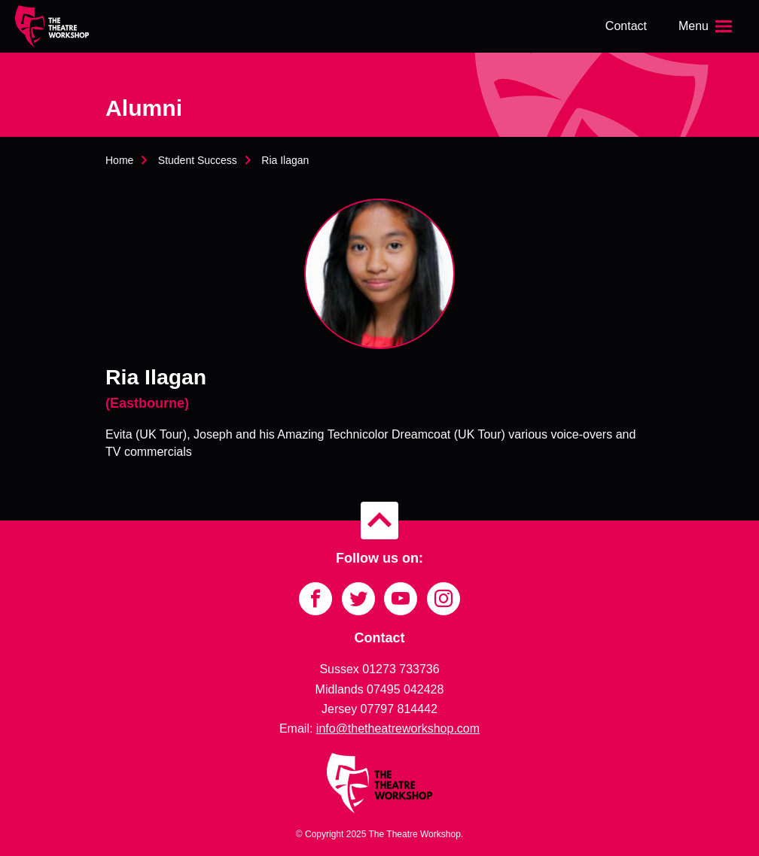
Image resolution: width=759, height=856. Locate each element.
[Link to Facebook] (315, 598)
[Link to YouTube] (400, 598)
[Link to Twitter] (358, 598)
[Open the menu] (707, 26)
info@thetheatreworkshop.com (398, 728)
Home (119, 160)
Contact (626, 26)
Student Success (197, 160)
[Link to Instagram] (443, 598)
